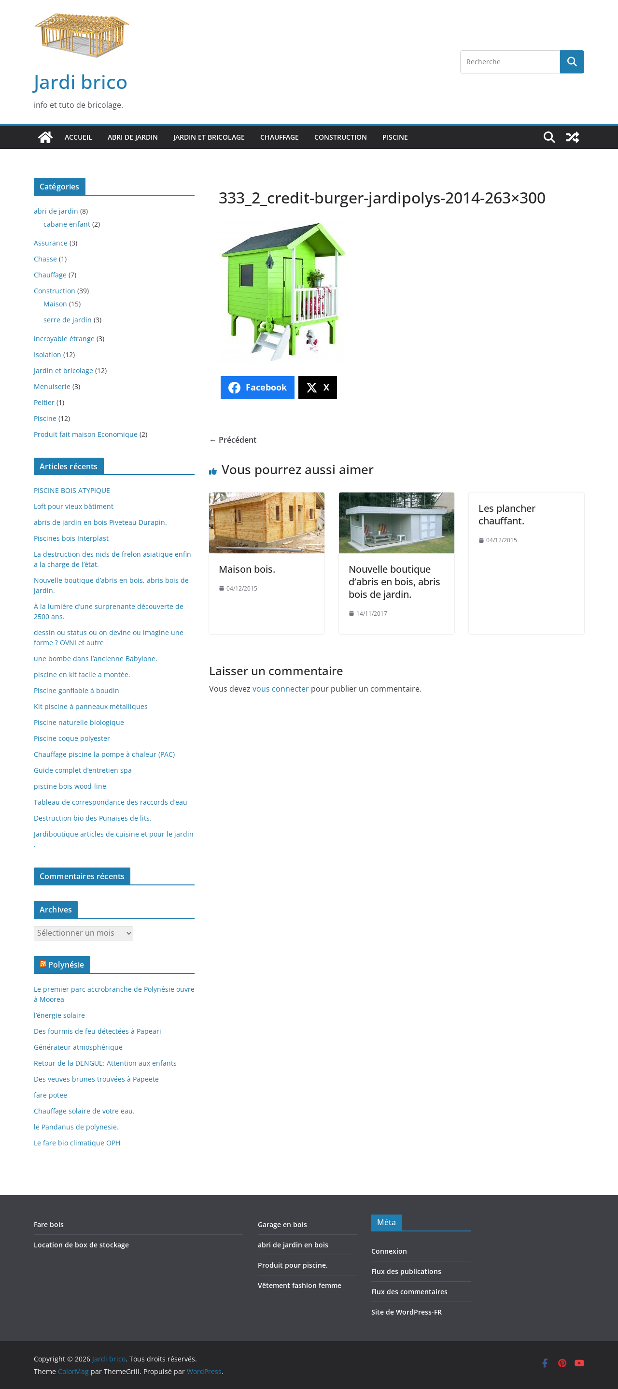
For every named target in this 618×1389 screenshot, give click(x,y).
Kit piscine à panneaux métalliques (91, 706)
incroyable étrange (64, 338)
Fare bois (49, 1224)
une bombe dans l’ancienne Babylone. (95, 658)
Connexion (389, 1251)
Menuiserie (52, 386)
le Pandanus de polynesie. (76, 1126)
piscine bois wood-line (70, 786)
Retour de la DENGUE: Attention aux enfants (105, 1063)
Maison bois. (247, 569)
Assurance (51, 242)
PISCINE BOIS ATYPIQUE (72, 490)
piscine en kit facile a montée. (82, 674)
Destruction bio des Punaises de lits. (93, 818)
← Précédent (232, 439)
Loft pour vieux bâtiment (73, 506)
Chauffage (279, 137)
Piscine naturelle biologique (79, 722)
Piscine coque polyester (72, 738)
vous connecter (281, 688)
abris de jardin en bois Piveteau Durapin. (100, 522)
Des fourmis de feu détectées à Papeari (97, 1031)
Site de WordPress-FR (406, 1312)
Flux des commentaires (409, 1291)
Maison (55, 303)
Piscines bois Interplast (71, 538)
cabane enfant (66, 224)
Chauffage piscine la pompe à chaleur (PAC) (104, 754)
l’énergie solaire (59, 1015)
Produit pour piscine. (293, 1265)
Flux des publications (406, 1271)
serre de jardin (67, 319)
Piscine (395, 137)
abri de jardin (133, 137)
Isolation (47, 354)
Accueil (78, 137)
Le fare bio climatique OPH (77, 1142)
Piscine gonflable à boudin (76, 690)
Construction (340, 137)
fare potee (50, 1095)
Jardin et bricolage (209, 137)
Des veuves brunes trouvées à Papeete (96, 1079)
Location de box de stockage (81, 1244)
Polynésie (66, 964)
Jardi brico (80, 81)
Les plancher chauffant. (506, 514)
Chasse (45, 258)
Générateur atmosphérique (78, 1047)
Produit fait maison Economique (86, 434)
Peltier (44, 402)
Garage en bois (282, 1224)
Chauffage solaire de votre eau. (84, 1110)
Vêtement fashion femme (299, 1285)
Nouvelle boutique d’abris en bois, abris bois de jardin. (394, 582)
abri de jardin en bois (293, 1244)
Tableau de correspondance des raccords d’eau (110, 802)
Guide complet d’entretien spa (83, 770)
